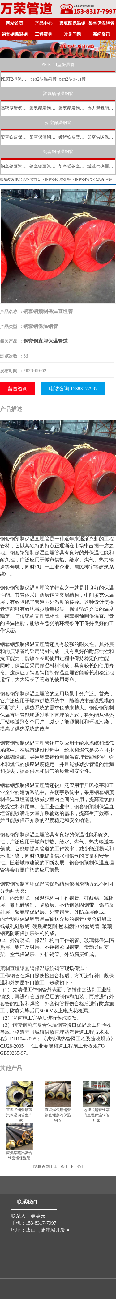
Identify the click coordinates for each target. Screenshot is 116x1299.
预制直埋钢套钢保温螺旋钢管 (32, 968)
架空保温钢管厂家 (43, 137)
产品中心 (43, 23)
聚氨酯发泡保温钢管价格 (72, 108)
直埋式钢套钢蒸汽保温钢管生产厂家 (19, 1115)
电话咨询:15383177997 (73, 388)
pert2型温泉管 (43, 79)
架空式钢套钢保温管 (72, 166)
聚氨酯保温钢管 (72, 25)
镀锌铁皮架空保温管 (72, 137)
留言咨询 (18, 388)
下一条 (75, 1166)
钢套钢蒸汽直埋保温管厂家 (43, 166)
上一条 (59, 1166)
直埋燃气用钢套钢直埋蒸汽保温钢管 (58, 1115)
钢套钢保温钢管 (15, 36)
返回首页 (41, 1166)
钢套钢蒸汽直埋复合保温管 (15, 166)
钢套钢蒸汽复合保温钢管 (39, 1025)
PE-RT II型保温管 (58, 64)
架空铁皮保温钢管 (15, 137)
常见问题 (72, 34)
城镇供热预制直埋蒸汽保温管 (101, 166)
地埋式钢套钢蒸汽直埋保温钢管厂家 (97, 1115)
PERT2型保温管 (15, 79)
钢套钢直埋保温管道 (45, 341)
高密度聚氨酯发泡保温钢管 (15, 108)
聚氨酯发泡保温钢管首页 (20, 179)
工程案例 (43, 34)
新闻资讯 (101, 34)
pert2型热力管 (72, 79)
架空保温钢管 (101, 23)
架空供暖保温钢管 (101, 137)
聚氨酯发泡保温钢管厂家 (43, 108)
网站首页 (14, 23)
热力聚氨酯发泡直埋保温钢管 (101, 108)
